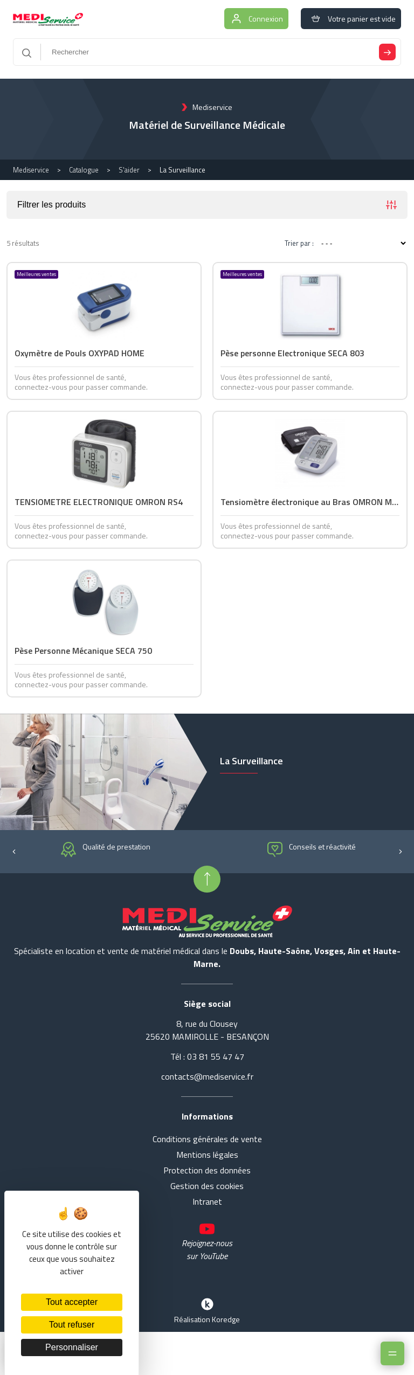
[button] (13, 850)
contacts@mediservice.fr (207, 1076)
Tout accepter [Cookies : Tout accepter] (72, 1302)
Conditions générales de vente (207, 1138)
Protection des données (207, 1170)
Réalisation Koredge (207, 1310)
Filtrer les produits (207, 204)
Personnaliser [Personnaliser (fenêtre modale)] (71, 1347)
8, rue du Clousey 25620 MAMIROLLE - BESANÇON (207, 1030)
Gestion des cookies (207, 1185)
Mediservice (31, 169)
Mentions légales (207, 1154)
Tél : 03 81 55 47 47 (207, 1056)
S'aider (129, 169)
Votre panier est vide (351, 18)
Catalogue (84, 169)
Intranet (207, 1201)
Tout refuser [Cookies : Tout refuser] (71, 1324)
